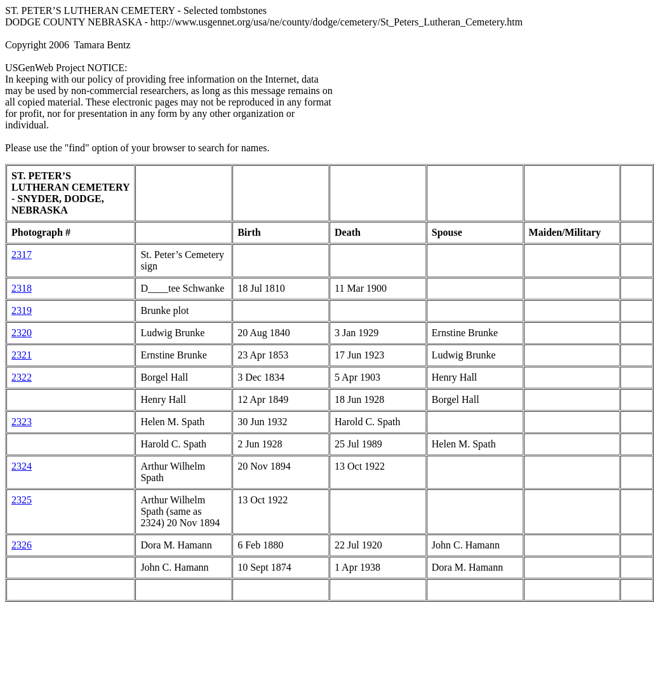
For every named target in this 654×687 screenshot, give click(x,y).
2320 (21, 332)
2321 (21, 355)
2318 (21, 288)
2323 (21, 421)
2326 (21, 545)
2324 (21, 466)
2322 (21, 377)
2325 (21, 499)
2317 (21, 254)
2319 (21, 310)
